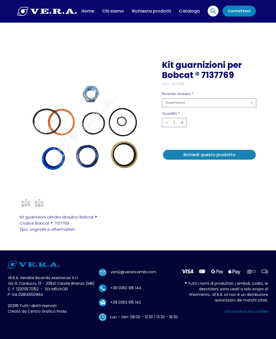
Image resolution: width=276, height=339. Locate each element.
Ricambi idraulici (177, 94)
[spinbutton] (174, 122)
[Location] (213, 11)
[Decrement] (166, 122)
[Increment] (182, 122)
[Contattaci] (239, 11)
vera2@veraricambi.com (133, 272)
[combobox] (209, 102)
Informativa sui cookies (246, 311)
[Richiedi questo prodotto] (209, 155)
